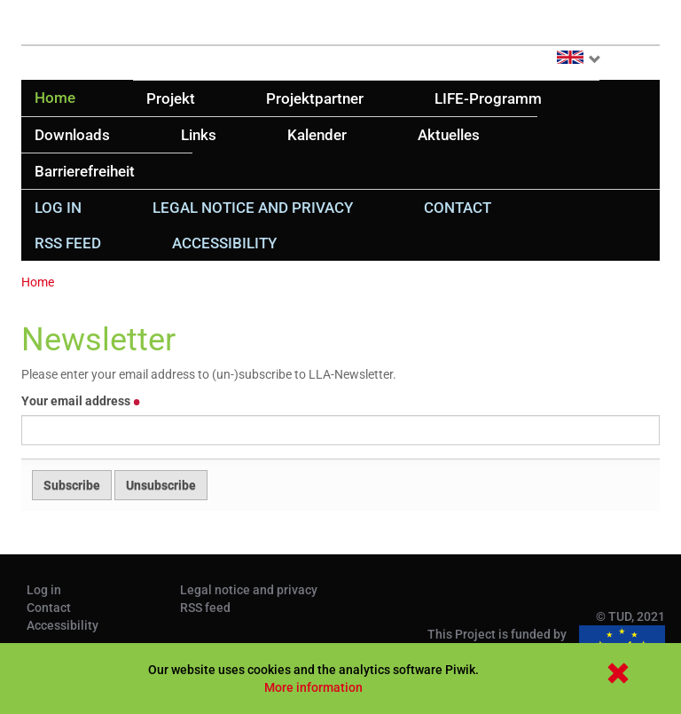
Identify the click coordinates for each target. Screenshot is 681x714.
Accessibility (224, 243)
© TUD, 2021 (630, 616)
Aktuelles (449, 135)
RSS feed (68, 243)
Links (198, 135)
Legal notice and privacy (253, 207)
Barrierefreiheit (85, 171)
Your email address (81, 401)
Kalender (317, 135)
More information (313, 687)
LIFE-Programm (488, 98)
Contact (457, 207)
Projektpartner (315, 98)
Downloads (72, 135)
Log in (58, 207)
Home (55, 97)
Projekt (170, 98)
